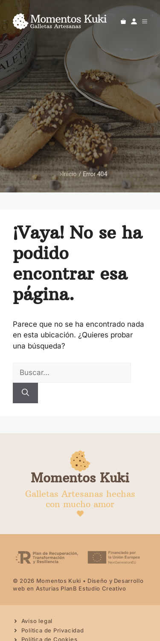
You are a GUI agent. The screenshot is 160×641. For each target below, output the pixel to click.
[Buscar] (25, 393)
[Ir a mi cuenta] (134, 21)
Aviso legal (37, 620)
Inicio (68, 174)
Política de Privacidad (52, 630)
